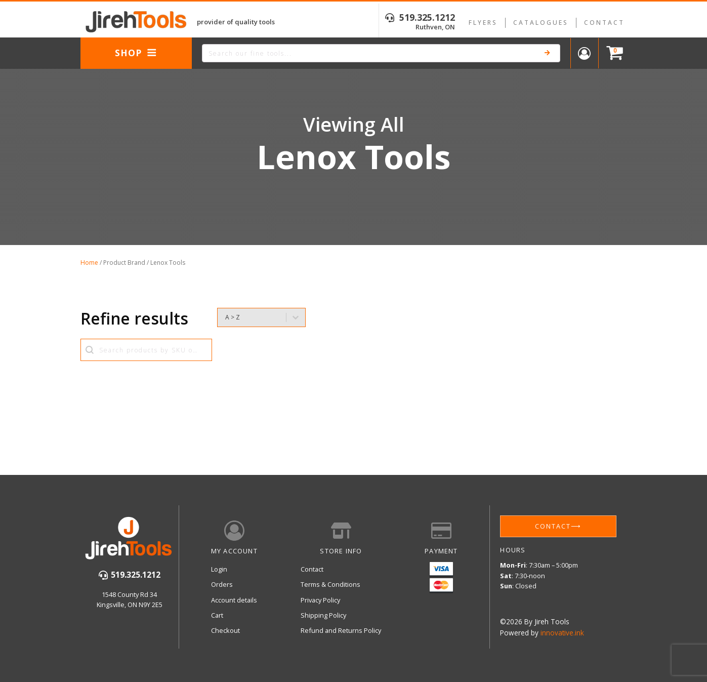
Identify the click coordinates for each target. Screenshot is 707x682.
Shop (136, 53)
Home (89, 262)
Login (219, 569)
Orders (222, 584)
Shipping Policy (323, 615)
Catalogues (540, 22)
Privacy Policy (320, 600)
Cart (217, 615)
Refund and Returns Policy (341, 630)
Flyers (483, 22)
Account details (234, 600)
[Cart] (612, 53)
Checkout (225, 630)
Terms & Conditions (330, 584)
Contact (604, 22)
